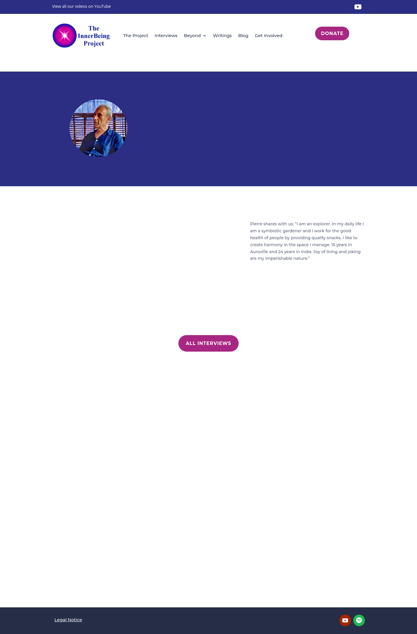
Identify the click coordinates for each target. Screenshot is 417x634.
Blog (243, 35)
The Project (135, 35)
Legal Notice (68, 619)
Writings (222, 35)
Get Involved (268, 35)
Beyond (192, 35)
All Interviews (208, 343)
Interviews (166, 35)
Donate (332, 33)
